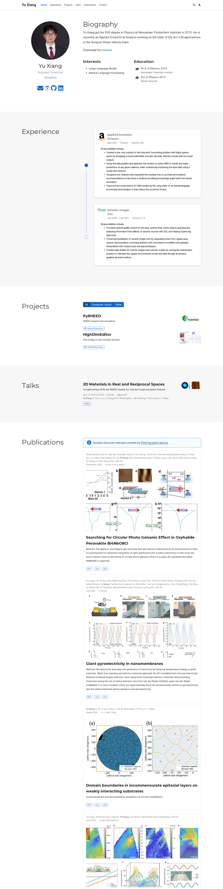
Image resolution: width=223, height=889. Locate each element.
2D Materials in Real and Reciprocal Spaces (124, 385)
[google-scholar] (47, 89)
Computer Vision (102, 306)
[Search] (194, 5)
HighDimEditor (97, 336)
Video (86, 405)
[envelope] (40, 89)
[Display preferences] (200, 5)
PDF (89, 570)
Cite (97, 570)
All (86, 306)
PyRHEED (92, 317)
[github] (54, 89)
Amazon (113, 138)
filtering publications (154, 444)
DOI (105, 570)
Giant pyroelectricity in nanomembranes (124, 665)
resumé (107, 50)
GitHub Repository (93, 330)
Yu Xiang (29, 5)
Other (118, 306)
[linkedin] (60, 89)
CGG (110, 214)
